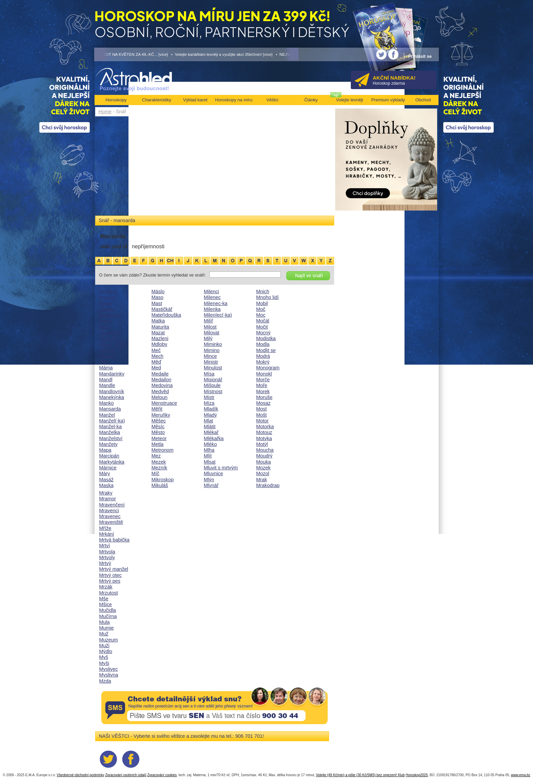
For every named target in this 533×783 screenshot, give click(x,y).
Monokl (264, 374)
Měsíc (158, 426)
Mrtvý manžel (113, 569)
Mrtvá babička (114, 540)
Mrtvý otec (110, 575)
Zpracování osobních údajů (126, 775)
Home (105, 111)
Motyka (264, 438)
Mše (103, 598)
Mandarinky (111, 374)
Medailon (161, 379)
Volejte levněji (349, 99)
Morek (263, 391)
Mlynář (211, 485)
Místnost (213, 391)
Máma (106, 367)
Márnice (108, 467)
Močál (262, 320)
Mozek (263, 467)
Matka (158, 320)
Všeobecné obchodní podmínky (80, 775)
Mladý (210, 415)
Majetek (107, 309)
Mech (158, 356)
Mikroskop (163, 479)
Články (311, 99)
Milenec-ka (216, 303)
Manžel (107, 415)
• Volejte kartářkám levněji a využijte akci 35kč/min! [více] (222, 54)
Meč (156, 350)
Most (261, 409)
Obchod (423, 99)
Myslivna (108, 675)
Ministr (211, 362)
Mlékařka (214, 438)
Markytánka (111, 462)
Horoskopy (115, 99)
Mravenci (109, 510)
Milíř (208, 320)
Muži (104, 645)
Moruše (264, 397)
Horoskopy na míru (234, 99)
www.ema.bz (520, 775)
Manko (106, 403)
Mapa (105, 450)
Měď (156, 362)
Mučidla (107, 610)
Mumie (106, 628)
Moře (262, 385)
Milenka (212, 309)
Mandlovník (111, 391)
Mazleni (160, 338)
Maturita (160, 327)
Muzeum (108, 640)
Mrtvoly (107, 557)
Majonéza (109, 315)
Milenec (212, 297)
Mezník (159, 467)
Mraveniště (111, 522)
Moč (260, 309)
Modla (263, 344)
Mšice (105, 604)
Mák (103, 327)
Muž (103, 633)
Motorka (265, 426)
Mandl (106, 379)
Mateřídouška (166, 315)
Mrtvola (107, 551)
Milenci (211, 291)
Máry (104, 473)
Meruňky (161, 415)
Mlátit (210, 426)
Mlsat (210, 462)
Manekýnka (111, 397)
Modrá (263, 356)
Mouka (263, 462)
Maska (106, 485)
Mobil (262, 303)
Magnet (107, 297)
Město (158, 432)
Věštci (272, 99)
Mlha (209, 450)
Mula (104, 622)
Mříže (105, 528)
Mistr (209, 397)
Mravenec (110, 516)
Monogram (268, 367)
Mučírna (108, 616)
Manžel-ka (110, 426)
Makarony (110, 332)
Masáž (106, 479)
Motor (262, 420)
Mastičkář (162, 309)
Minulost (213, 367)
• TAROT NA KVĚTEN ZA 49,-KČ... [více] (131, 54)
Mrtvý (105, 563)
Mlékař (211, 432)
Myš (103, 657)
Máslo (158, 291)
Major (105, 320)
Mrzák (106, 586)
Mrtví (104, 545)
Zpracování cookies (162, 775)
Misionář (213, 379)
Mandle (107, 385)
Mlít (208, 456)
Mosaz (263, 403)
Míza (209, 403)
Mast (157, 303)
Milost (210, 327)
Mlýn (209, 479)
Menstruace (164, 403)
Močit (262, 327)
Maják (105, 303)
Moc (260, 315)
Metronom (163, 450)
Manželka (109, 432)
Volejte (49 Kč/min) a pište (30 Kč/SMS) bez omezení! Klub (360, 775)
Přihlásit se (420, 56)
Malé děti (109, 338)
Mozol (262, 473)
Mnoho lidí (267, 297)
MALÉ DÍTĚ (112, 344)
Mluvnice (213, 473)
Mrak (261, 479)
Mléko (210, 444)
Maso (158, 297)
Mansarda (110, 409)
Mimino (212, 350)
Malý (104, 362)
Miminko (213, 344)
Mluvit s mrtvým (221, 467)
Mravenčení (112, 504)
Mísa (209, 374)
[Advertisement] (214, 167)
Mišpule (212, 385)
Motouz (264, 432)
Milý (208, 338)
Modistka (266, 338)
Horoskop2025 (417, 775)
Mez (156, 456)
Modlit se (266, 350)
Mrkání (106, 534)
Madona (108, 291)
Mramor (107, 498)
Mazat (158, 332)
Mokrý (263, 362)
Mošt (261, 415)
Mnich (262, 291)
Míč (155, 473)
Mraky (106, 493)
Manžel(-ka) (112, 420)
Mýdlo (105, 651)
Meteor (159, 438)
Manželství (111, 438)
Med (156, 367)
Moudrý (264, 456)
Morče (263, 379)
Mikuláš (160, 485)
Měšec (159, 420)
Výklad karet (195, 99)
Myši (104, 663)
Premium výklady (388, 99)
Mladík (211, 409)
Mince (210, 356)
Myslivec (108, 669)
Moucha (265, 450)
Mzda (105, 681)
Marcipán (109, 456)
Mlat (208, 420)
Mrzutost (108, 593)
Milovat (212, 332)
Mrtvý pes (109, 581)
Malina (106, 350)
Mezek (159, 462)
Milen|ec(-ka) (218, 315)
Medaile (160, 374)
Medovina (162, 385)
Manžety (108, 444)
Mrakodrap (268, 485)
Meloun (160, 397)
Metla (158, 444)
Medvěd (160, 391)
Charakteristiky (156, 99)
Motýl (262, 444)
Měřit (157, 409)
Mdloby (159, 344)
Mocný (263, 332)
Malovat (107, 356)
